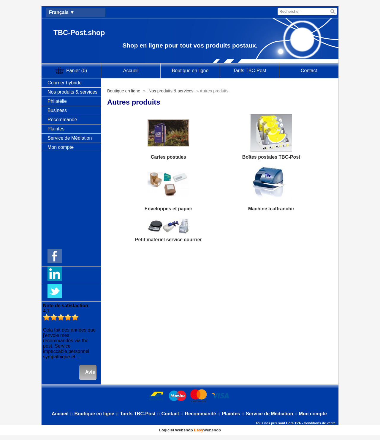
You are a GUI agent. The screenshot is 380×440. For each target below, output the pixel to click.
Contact (309, 70)
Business (57, 110)
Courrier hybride (65, 82)
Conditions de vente (319, 423)
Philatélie (57, 101)
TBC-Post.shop (79, 33)
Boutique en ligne (190, 70)
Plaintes (56, 128)
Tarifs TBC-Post (249, 70)
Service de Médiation (70, 138)
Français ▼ (62, 12)
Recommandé (62, 119)
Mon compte (61, 147)
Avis (90, 372)
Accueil (131, 70)
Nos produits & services (72, 91)
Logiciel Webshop (190, 430)
